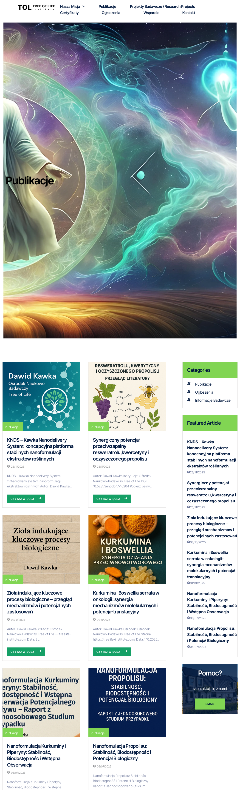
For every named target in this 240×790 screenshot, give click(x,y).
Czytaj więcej (26, 499)
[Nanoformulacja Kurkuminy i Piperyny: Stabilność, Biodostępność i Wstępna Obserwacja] (41, 702)
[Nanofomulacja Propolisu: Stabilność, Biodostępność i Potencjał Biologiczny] (127, 702)
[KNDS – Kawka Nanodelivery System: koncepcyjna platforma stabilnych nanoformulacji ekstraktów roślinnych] (41, 396)
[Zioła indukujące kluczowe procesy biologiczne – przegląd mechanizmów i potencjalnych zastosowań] (41, 549)
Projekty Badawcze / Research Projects (162, 6)
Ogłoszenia (111, 12)
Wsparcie (151, 12)
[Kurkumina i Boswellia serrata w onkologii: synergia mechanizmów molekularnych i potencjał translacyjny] (127, 549)
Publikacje (107, 6)
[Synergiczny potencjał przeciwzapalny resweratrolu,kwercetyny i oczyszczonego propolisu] (127, 396)
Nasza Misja (72, 6)
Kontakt (188, 12)
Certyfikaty (69, 12)
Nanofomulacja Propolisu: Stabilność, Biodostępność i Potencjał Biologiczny (122, 752)
